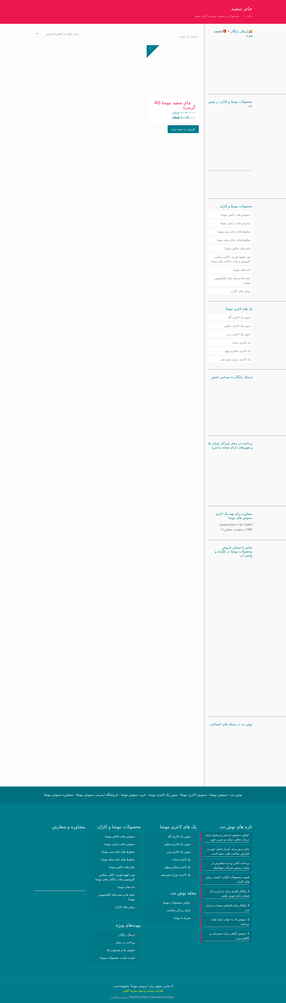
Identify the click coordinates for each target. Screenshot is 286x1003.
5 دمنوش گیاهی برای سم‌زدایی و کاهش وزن (229, 936)
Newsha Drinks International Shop (151, 997)
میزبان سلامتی (119, 997)
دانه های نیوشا (241, 269)
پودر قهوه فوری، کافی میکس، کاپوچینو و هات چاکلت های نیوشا (230, 259)
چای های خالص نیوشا (237, 248)
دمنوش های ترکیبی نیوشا (235, 223)
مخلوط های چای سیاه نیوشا (233, 240)
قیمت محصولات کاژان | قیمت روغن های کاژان (227, 879)
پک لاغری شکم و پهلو (237, 350)
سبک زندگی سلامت (178, 910)
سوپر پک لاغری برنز (238, 334)
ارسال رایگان (127, 934)
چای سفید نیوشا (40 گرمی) (174, 105)
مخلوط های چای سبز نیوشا (233, 231)
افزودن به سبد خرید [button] (183, 129)
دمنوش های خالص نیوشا (235, 214)
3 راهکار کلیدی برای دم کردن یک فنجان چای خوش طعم (229, 893)
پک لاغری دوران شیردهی (235, 359)
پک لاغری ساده (241, 342)
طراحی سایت (154, 990)
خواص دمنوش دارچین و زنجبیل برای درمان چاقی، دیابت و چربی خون (227, 837)
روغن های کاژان (240, 291)
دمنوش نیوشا (139, 986)
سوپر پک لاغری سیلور (237, 325)
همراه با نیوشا (182, 917)
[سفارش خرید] (57, 33)
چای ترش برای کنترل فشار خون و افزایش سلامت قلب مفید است (228, 851)
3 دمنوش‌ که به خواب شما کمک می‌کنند (230, 921)
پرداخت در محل (125, 942)
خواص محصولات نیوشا (176, 902)
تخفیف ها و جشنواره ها (121, 950)
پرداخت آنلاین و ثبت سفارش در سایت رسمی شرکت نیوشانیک (230, 865)
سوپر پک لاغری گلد (239, 317)
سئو (141, 990)
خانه (249, 16)
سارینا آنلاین (130, 990)
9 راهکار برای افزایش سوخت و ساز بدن (227, 907)
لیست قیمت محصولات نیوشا (117, 957)
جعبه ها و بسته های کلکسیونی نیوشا (232, 280)
